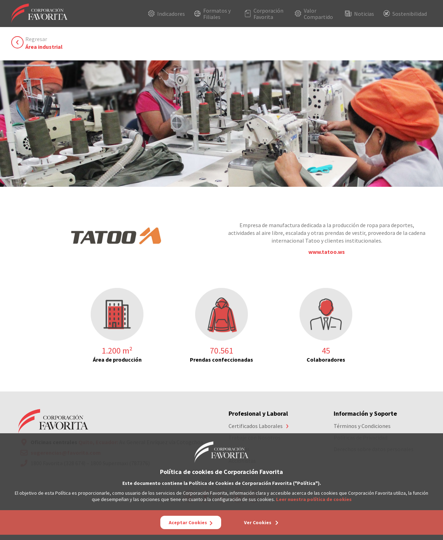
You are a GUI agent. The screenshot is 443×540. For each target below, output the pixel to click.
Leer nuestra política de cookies (314, 499)
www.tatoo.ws (326, 251)
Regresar (44, 43)
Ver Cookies (261, 522)
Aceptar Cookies (191, 522)
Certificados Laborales (256, 425)
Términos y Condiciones (362, 425)
